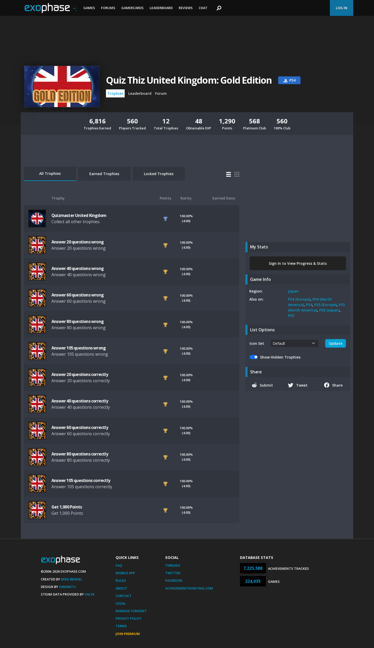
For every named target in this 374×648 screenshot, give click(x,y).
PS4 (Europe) (299, 299)
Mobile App (125, 573)
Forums (108, 7)
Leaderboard (161, 7)
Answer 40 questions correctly (79, 401)
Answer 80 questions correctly (79, 454)
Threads (172, 565)
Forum (161, 93)
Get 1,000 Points (66, 507)
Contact (124, 595)
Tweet (298, 385)
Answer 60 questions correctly (79, 427)
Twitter (172, 573)
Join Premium (128, 633)
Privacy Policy (129, 618)
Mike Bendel (71, 579)
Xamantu (67, 586)
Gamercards (132, 7)
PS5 (291, 315)
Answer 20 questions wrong (77, 242)
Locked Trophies (158, 173)
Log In (341, 7)
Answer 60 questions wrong (77, 295)
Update (335, 343)
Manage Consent (131, 611)
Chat (203, 7)
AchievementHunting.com (189, 588)
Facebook (173, 580)
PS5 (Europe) (325, 304)
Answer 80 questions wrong (77, 321)
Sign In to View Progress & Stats (298, 263)
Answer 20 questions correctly (79, 374)
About (121, 588)
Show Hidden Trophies (280, 357)
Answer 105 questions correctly (80, 480)
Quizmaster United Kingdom (78, 215)
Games (89, 7)
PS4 (309, 304)
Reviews (186, 7)
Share (333, 385)
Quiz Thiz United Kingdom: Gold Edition (189, 80)
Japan (293, 291)
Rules (121, 580)
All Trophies (50, 173)
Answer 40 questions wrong (77, 268)
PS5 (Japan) (329, 310)
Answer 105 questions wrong (78, 348)
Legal (121, 603)
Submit (262, 385)
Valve (90, 594)
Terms (121, 626)
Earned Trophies (104, 173)
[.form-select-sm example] (294, 343)
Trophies (115, 93)
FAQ (119, 565)
